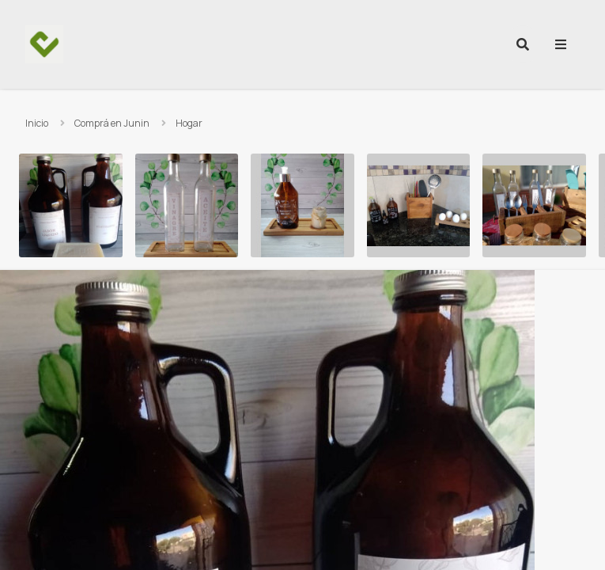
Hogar (189, 123)
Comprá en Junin (111, 123)
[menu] (561, 44)
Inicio (36, 123)
